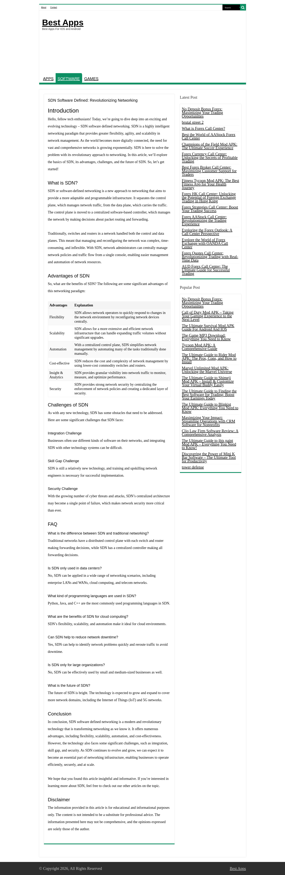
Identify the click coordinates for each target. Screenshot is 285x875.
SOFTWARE (69, 79)
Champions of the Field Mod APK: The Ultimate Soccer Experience (210, 146)
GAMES (91, 79)
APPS (48, 79)
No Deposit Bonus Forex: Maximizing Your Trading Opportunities (202, 112)
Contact (53, 7)
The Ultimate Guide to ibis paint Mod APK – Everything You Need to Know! (209, 444)
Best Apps (63, 22)
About (43, 7)
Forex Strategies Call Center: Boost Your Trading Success (210, 209)
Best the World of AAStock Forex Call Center (209, 136)
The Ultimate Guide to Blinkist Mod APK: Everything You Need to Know (210, 408)
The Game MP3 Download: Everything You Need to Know (206, 337)
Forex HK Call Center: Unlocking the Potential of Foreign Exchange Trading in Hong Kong (209, 197)
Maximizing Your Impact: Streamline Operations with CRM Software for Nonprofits (208, 421)
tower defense (193, 467)
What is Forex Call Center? (203, 128)
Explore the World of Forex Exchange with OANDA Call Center (205, 243)
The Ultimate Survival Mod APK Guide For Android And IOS (208, 327)
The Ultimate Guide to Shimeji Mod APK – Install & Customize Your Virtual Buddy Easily (208, 381)
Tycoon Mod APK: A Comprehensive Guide (199, 347)
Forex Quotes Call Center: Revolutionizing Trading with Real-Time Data (210, 256)
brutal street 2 (193, 122)
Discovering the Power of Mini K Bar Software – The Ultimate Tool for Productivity (209, 457)
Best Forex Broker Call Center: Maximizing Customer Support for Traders (209, 171)
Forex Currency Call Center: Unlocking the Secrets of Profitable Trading (210, 157)
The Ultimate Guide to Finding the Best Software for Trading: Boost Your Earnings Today (209, 394)
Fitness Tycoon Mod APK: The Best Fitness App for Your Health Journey (210, 184)
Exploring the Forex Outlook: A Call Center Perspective (207, 232)
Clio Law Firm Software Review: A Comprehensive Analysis (210, 433)
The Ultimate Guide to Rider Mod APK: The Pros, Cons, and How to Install (209, 358)
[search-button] (243, 8)
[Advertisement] (171, 42)
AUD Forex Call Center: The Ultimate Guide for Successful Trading (206, 270)
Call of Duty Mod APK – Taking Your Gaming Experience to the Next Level (208, 316)
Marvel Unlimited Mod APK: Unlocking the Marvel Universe (207, 370)
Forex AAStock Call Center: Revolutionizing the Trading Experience (204, 220)
